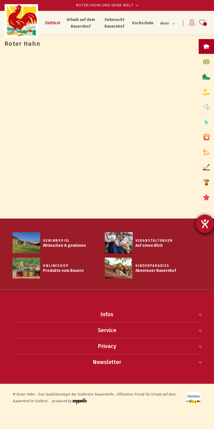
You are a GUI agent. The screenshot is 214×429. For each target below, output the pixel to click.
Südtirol (52, 23)
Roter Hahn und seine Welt (105, 5)
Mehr (164, 23)
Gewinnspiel (56, 241)
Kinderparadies (152, 266)
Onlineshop (56, 266)
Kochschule (143, 23)
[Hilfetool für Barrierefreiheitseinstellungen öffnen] (205, 224)
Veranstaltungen (154, 241)
